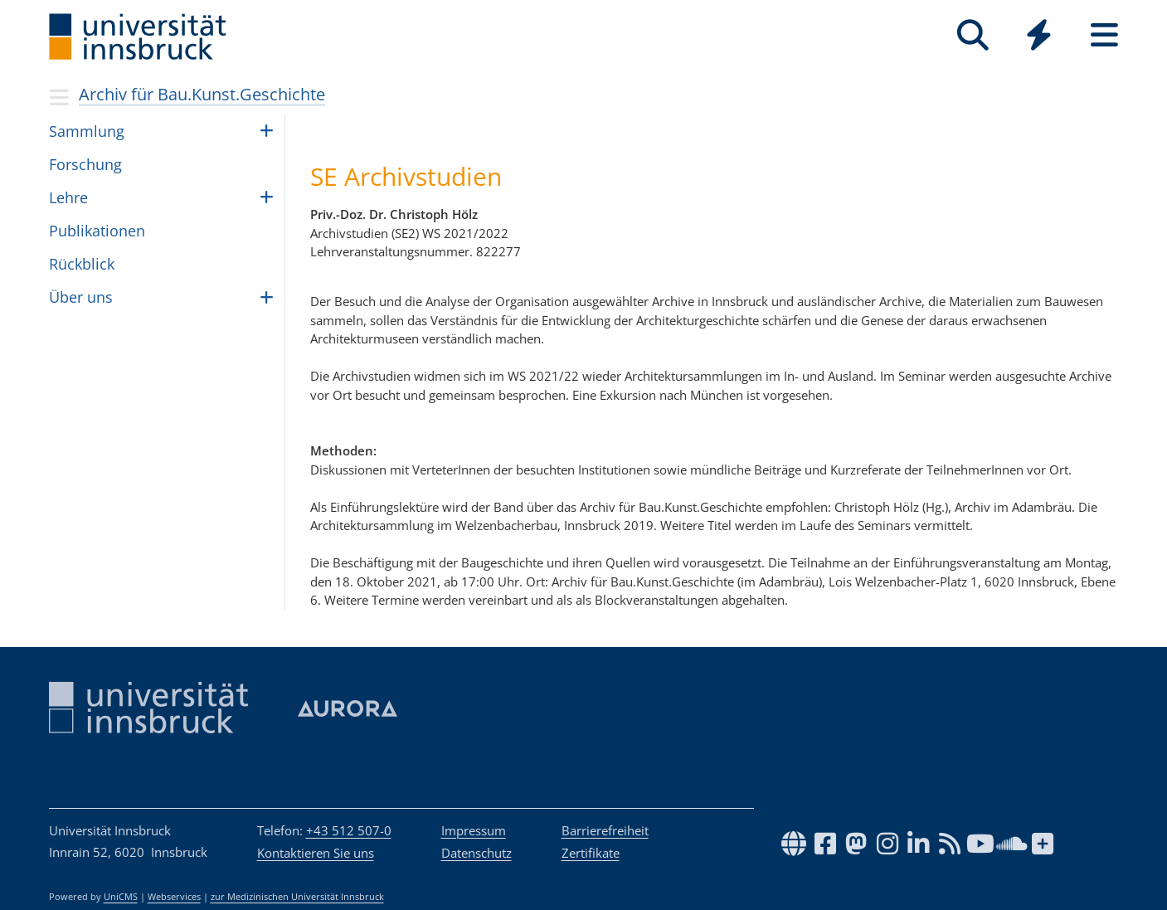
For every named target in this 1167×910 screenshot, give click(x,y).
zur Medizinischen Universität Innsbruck (297, 897)
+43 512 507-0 (348, 830)
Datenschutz (476, 852)
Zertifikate (591, 852)
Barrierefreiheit (605, 830)
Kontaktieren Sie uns (315, 852)
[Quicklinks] (1039, 35)
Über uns (81, 297)
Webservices (174, 897)
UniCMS (121, 897)
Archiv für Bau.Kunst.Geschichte (202, 94)
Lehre (68, 197)
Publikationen (97, 231)
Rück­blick (81, 264)
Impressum (473, 830)
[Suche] (973, 35)
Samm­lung (86, 131)
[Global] (1039, 37)
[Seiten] (1104, 35)
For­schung (85, 164)
